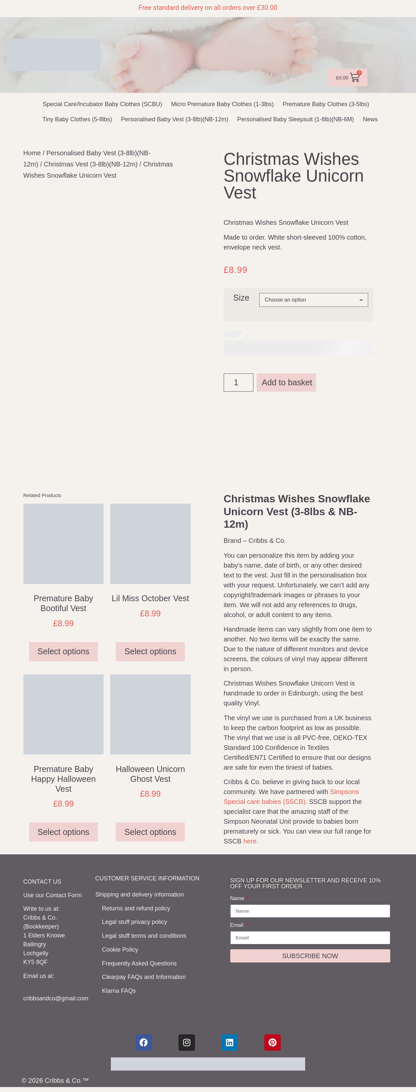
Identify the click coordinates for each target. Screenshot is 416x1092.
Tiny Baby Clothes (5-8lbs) (77, 119)
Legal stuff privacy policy (138, 921)
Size (241, 298)
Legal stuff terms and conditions (148, 934)
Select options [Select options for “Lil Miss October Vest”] (150, 654)
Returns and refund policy (140, 909)
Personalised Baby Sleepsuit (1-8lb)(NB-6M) (295, 119)
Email (237, 928)
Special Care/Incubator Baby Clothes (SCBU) (102, 104)
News (370, 119)
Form (75, 898)
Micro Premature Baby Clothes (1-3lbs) (222, 104)
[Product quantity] (239, 382)
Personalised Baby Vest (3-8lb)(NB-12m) (174, 119)
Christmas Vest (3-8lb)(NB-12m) (91, 164)
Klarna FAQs (123, 983)
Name (238, 901)
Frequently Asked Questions (143, 959)
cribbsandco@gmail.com (55, 1001)
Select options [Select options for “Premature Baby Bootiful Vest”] (63, 654)
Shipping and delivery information (140, 897)
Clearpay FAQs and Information (147, 971)
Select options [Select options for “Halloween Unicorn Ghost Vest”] (150, 835)
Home (32, 153)
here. (251, 844)
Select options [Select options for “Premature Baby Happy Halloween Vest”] (63, 835)
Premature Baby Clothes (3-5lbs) (326, 104)
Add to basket (287, 382)
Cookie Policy (124, 946)
